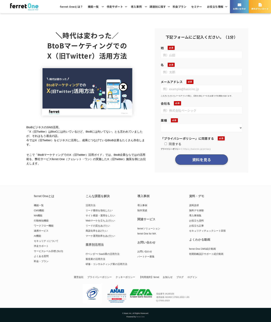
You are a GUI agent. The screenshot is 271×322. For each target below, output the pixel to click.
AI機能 (37, 235)
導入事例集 (195, 215)
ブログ (180, 277)
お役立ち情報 (215, 6)
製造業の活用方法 (95, 259)
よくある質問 (41, 256)
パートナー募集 (146, 256)
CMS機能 (39, 210)
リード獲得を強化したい (99, 210)
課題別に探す (158, 6)
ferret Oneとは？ (71, 6)
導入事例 (136, 6)
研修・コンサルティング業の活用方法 (106, 264)
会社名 (165, 103)
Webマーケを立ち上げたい (100, 220)
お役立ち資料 (196, 220)
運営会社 (79, 277)
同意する (172, 144)
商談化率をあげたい (97, 230)
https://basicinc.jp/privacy (197, 148)
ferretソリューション (148, 228)
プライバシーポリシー (99, 277)
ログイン (192, 277)
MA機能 (38, 215)
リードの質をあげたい (98, 225)
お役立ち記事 (196, 225)
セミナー (196, 6)
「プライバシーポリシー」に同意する (187, 138)
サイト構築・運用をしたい (100, 215)
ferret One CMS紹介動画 (202, 248)
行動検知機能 (41, 220)
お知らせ (168, 277)
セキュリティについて (46, 241)
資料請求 (194, 205)
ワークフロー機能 (43, 225)
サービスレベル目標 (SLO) (48, 251)
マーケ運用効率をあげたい (100, 235)
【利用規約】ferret (149, 277)
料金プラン (179, 6)
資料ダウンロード (260, 8)
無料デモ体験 (196, 210)
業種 (164, 120)
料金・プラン (41, 261)
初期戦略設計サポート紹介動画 (206, 254)
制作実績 (142, 210)
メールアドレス (172, 81)
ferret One (140, 317)
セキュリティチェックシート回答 (207, 230)
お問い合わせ (239, 8)
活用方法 (90, 205)
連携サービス (41, 230)
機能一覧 (93, 6)
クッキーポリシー (125, 277)
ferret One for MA (146, 233)
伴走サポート (115, 6)
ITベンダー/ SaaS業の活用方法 (103, 254)
